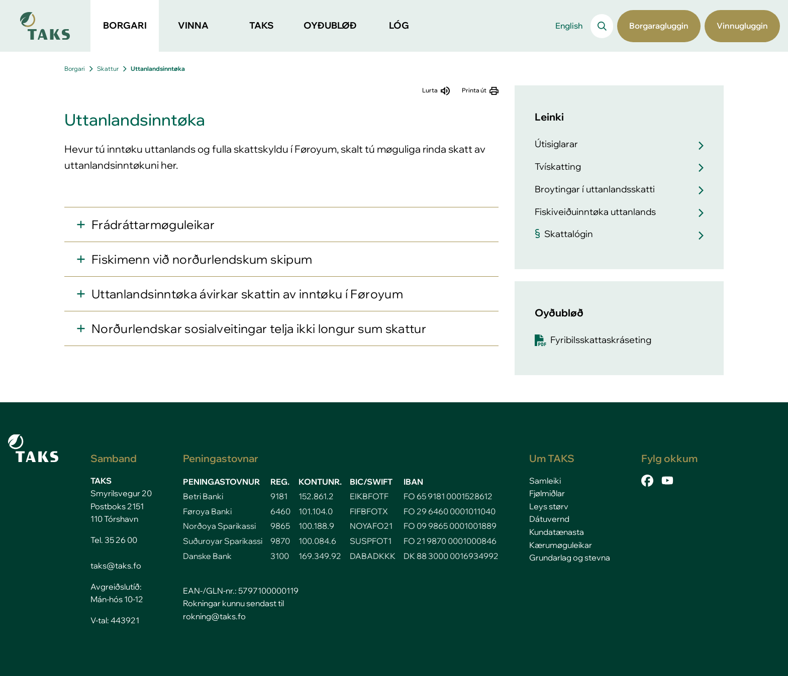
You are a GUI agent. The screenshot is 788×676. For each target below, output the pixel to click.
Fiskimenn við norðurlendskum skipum (201, 259)
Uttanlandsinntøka (158, 68)
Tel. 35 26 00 (113, 540)
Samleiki (545, 481)
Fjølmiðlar (547, 493)
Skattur (108, 68)
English (568, 26)
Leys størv (548, 506)
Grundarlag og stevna (569, 557)
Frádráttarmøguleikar (153, 224)
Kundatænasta (556, 532)
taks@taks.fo (115, 565)
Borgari (74, 68)
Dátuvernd (549, 519)
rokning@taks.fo (214, 616)
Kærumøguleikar (560, 545)
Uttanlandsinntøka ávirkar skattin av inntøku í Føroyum (247, 293)
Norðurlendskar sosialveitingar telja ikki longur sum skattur (258, 328)
